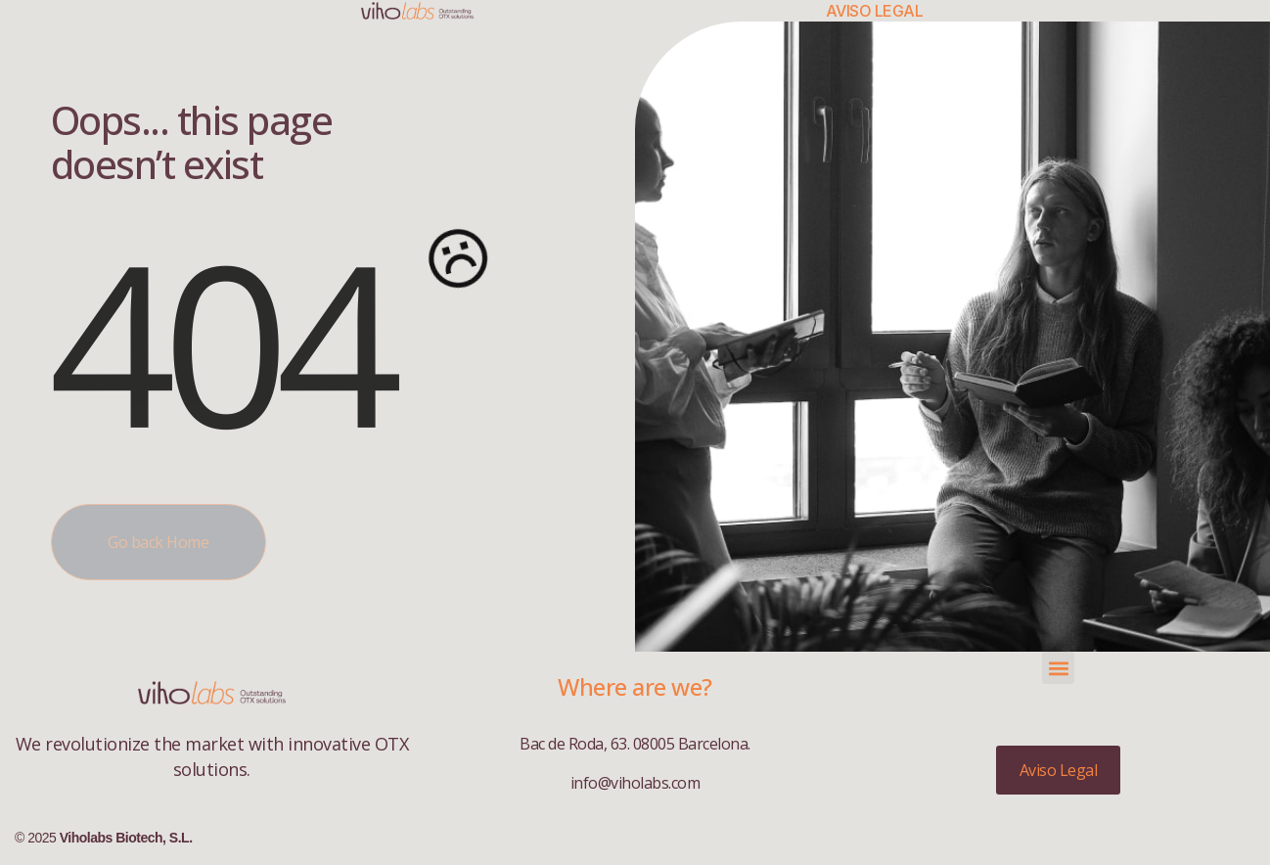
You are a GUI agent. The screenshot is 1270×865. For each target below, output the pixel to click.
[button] (1058, 668)
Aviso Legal (875, 11)
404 (219, 341)
